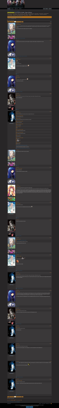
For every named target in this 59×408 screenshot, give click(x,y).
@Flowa (24, 145)
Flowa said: (18, 291)
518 (12, 21)
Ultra (11, 34)
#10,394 (50, 272)
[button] (13, 8)
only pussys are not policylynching (43, 14)
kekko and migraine (36, 13)
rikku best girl (14, 15)
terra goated (30, 15)
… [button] (19, 21)
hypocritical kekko (25, 13)
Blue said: (18, 77)
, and (21, 38)
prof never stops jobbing (10, 15)
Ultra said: (18, 327)
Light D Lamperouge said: (19, 115)
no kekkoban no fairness (36, 14)
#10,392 (50, 237)
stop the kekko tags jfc (26, 15)
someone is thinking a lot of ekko (19, 15)
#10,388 (50, 167)
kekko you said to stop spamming (21, 14)
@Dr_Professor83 (18, 145)
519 (13, 21)
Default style (9, 403)
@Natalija (22, 145)
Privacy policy (47, 403)
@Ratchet (17, 362)
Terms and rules (43, 403)
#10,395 (50, 290)
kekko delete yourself (41, 13)
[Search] (50, 8)
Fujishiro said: (18, 118)
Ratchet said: (18, 59)
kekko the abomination (10, 14)
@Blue (26, 145)
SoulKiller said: (18, 24)
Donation (12, 8)
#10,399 (50, 361)
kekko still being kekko (46, 13)
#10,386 (50, 111)
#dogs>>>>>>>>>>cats (17, 13)
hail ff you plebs (21, 13)
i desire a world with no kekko (31, 13)
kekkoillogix (27, 14)
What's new (16, 8)
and (19, 91)
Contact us (40, 403)
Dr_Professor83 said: (19, 168)
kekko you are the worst (15, 14)
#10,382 (50, 40)
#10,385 (50, 93)
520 (15, 21)
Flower (11, 196)
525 (20, 21)
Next (22, 21)
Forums (9, 8)
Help (49, 403)
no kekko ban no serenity (30, 14)
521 (16, 21)
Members (20, 8)
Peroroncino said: (18, 256)
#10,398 (50, 343)
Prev (8, 21)
